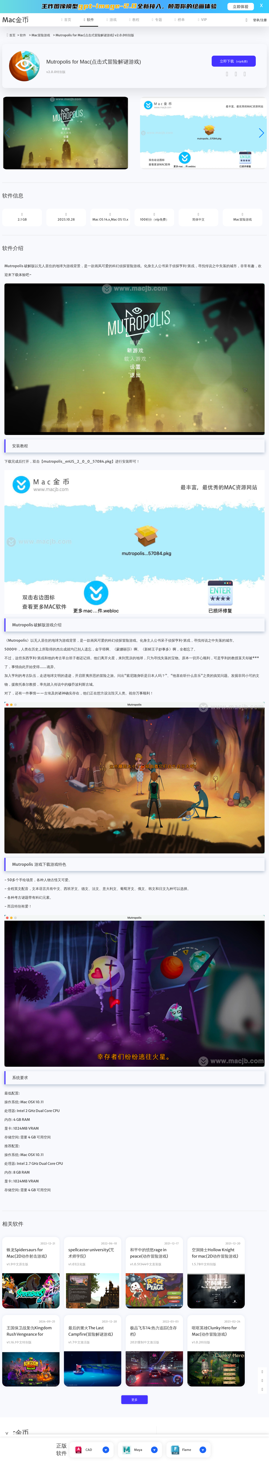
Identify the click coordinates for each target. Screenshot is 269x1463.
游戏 (111, 19)
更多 (134, 1400)
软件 (89, 19)
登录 (256, 20)
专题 (157, 19)
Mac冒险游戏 (41, 35)
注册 (264, 20)
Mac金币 (15, 20)
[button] (262, 133)
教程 (134, 19)
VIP (202, 19)
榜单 (180, 19)
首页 (66, 19)
